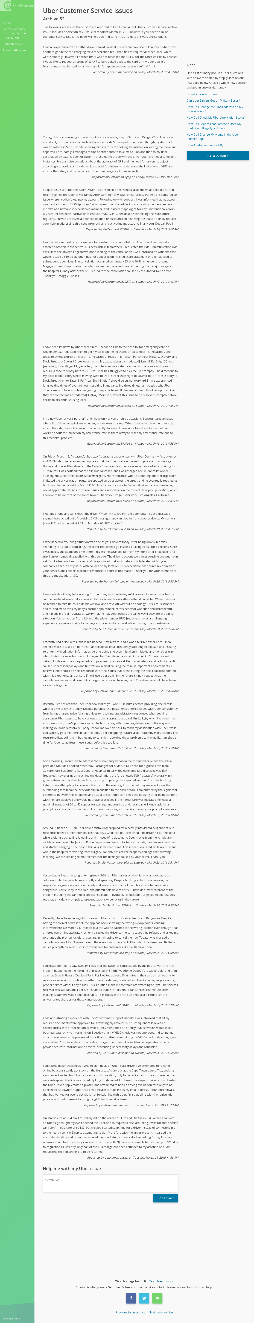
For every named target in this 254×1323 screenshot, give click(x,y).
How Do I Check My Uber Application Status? (216, 117)
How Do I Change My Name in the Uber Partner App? (213, 137)
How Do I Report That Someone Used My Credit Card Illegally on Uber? (214, 126)
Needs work (165, 1281)
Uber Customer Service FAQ (205, 145)
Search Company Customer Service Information (14, 33)
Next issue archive (160, 1312)
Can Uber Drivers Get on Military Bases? (213, 100)
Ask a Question (218, 156)
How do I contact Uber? (202, 94)
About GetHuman (14, 50)
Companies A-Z (13, 44)
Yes (151, 1281)
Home (7, 23)
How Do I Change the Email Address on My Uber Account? (215, 109)
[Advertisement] (110, 107)
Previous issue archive (131, 1312)
